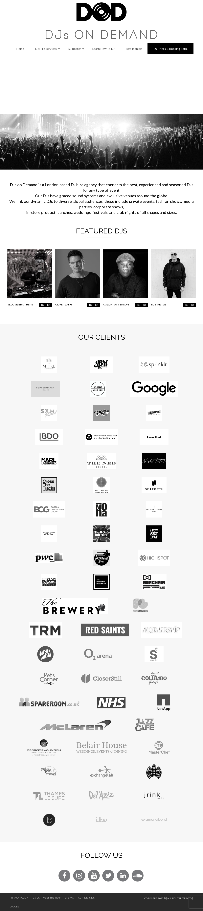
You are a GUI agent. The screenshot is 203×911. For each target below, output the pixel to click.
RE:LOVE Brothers (20, 304)
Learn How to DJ (103, 48)
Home (20, 48)
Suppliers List (87, 897)
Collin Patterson (116, 304)
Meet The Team (52, 897)
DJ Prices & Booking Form (170, 48)
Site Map (70, 897)
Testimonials (134, 48)
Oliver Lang (63, 304)
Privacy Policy (19, 897)
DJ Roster (74, 48)
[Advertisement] (101, 84)
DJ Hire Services (46, 48)
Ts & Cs (35, 897)
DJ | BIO (45, 305)
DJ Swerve (158, 304)
